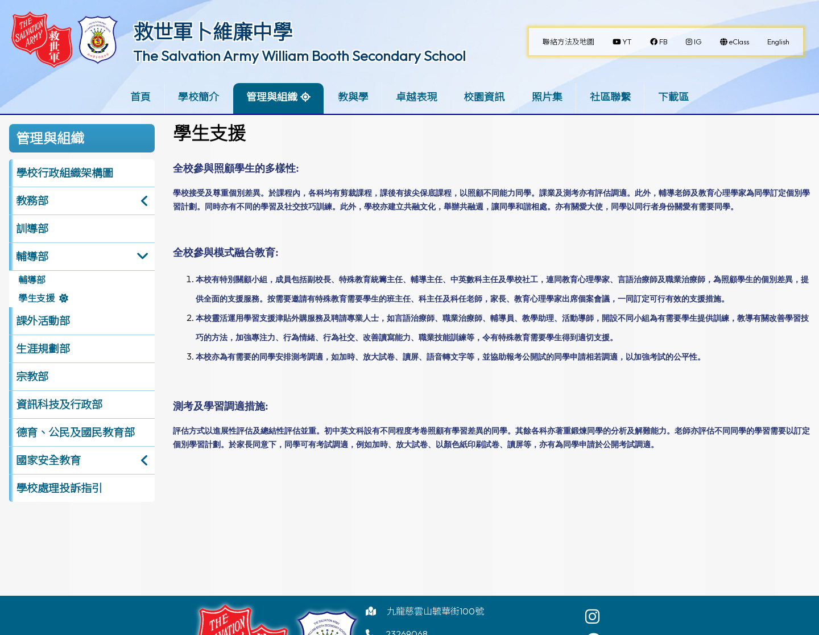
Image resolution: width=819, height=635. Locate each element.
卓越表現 (416, 97)
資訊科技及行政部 (59, 404)
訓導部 (32, 229)
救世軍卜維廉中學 (212, 31)
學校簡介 (198, 97)
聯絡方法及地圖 (568, 41)
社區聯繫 (610, 97)
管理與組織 (271, 97)
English (778, 41)
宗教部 (32, 377)
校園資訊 (484, 97)
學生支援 (36, 298)
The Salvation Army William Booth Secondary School (299, 56)
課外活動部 (43, 321)
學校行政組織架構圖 (64, 173)
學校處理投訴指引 (59, 488)
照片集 (547, 97)
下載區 (673, 97)
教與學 (353, 97)
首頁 (140, 97)
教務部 (32, 201)
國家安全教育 (48, 460)
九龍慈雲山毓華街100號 (435, 611)
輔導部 (32, 256)
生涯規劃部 (43, 349)
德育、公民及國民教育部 (75, 432)
